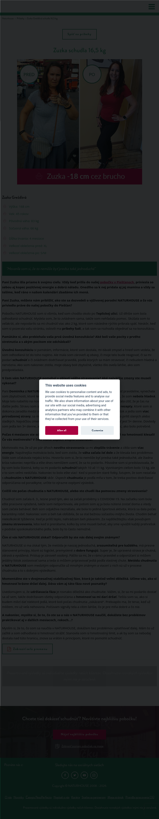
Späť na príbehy (79, 34)
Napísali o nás (61, 797)
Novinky (19, 797)
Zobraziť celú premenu (27, 649)
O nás (8, 797)
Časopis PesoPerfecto (39, 797)
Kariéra (75, 797)
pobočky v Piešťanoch (117, 282)
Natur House (19, 6)
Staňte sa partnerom (94, 797)
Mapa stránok (116, 797)
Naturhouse (8, 18)
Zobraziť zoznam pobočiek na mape (79, 746)
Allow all (61, 430)
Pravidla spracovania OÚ (139, 797)
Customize (97, 430)
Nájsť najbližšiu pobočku (79, 734)
